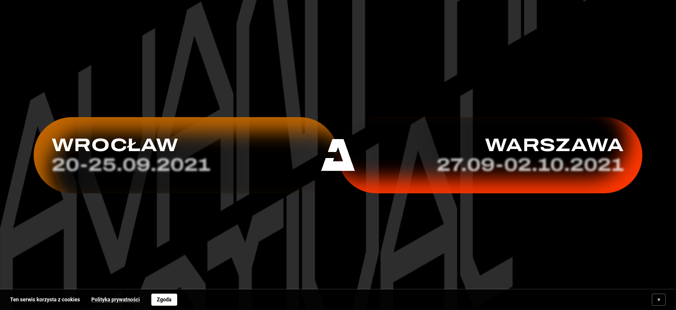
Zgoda (164, 300)
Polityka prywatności (115, 300)
